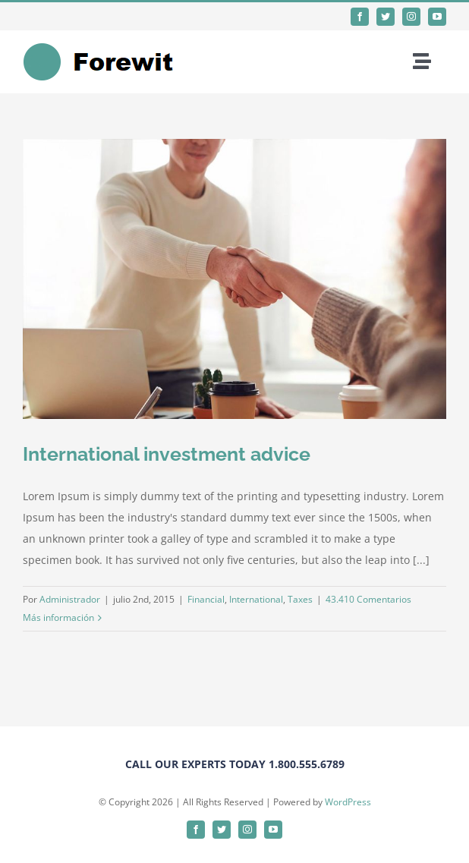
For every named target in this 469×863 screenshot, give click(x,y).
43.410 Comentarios (368, 599)
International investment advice (166, 454)
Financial (206, 599)
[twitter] (385, 17)
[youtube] (437, 17)
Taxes (300, 599)
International (256, 599)
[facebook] (360, 17)
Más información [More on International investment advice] (58, 617)
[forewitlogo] (108, 47)
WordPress (348, 801)
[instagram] (411, 17)
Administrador (69, 599)
